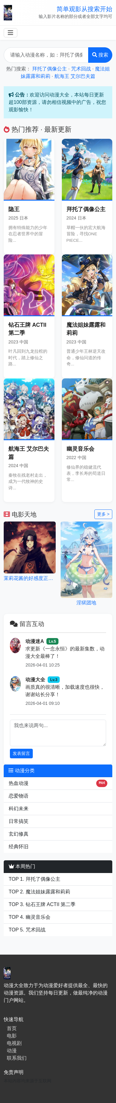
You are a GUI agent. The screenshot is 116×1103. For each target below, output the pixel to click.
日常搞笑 (18, 821)
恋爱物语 (18, 796)
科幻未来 (18, 808)
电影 (12, 1035)
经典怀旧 (18, 846)
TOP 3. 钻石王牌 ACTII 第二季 (42, 904)
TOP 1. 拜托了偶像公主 (34, 879)
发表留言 (21, 753)
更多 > (103, 514)
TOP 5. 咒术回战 (27, 929)
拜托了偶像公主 (49, 68)
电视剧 (14, 1043)
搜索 (100, 54)
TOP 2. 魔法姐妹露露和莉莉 (39, 891)
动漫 (12, 1050)
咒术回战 (81, 68)
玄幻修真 (18, 834)
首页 (12, 1028)
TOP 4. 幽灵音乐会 (29, 917)
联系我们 (17, 1058)
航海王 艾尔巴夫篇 (74, 76)
